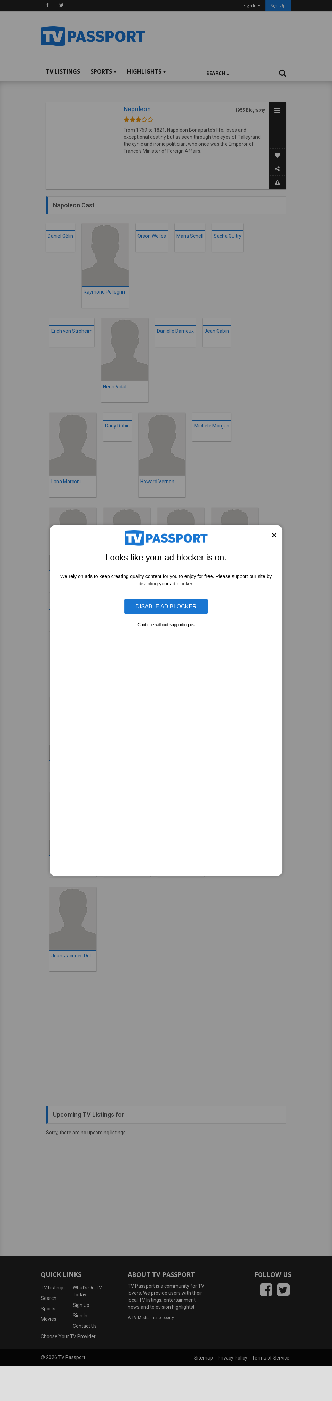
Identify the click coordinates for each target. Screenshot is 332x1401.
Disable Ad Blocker (165, 606)
